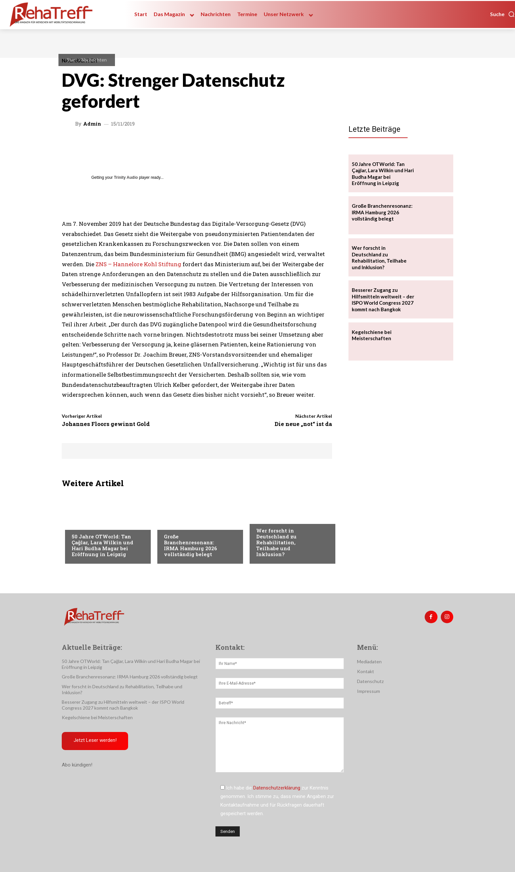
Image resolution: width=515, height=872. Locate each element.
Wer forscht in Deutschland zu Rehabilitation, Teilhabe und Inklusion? (276, 542)
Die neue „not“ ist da (303, 424)
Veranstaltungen (92, 523)
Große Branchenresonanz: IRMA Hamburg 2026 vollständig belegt (190, 545)
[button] (502, 14)
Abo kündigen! (77, 765)
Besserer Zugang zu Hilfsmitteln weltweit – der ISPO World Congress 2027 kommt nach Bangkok (383, 299)
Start (72, 59)
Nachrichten (94, 59)
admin (92, 123)
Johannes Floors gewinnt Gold (106, 424)
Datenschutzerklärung (276, 788)
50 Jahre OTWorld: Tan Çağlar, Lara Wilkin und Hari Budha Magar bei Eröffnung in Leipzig (102, 545)
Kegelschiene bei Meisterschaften (372, 335)
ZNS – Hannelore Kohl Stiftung (138, 264)
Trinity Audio (126, 177)
